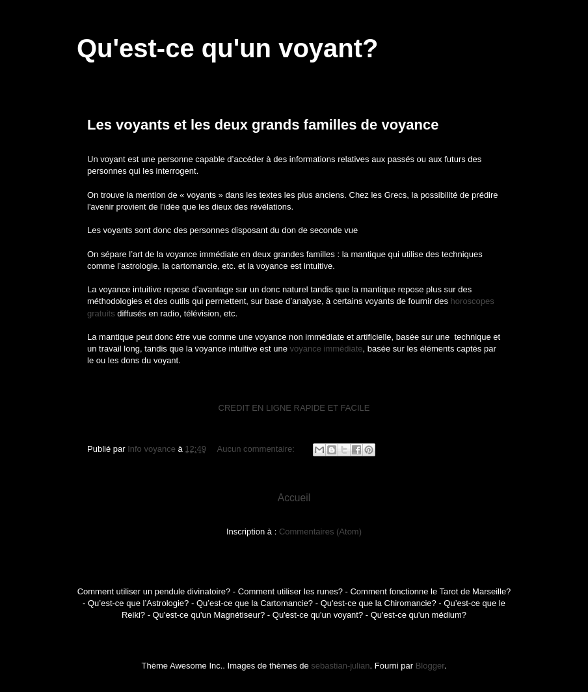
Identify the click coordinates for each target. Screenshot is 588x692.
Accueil (294, 497)
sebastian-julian (340, 666)
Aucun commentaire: (257, 449)
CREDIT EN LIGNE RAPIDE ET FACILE (294, 408)
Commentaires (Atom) (320, 531)
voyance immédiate (325, 348)
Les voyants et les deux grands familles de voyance (262, 125)
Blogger (430, 666)
